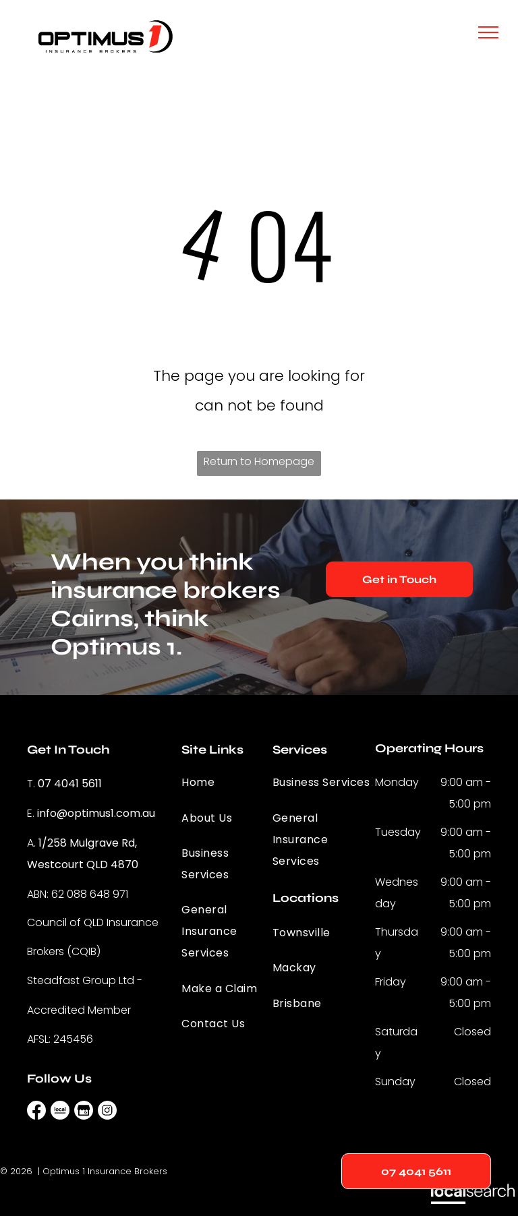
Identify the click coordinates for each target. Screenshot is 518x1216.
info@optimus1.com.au (96, 813)
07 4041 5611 (70, 783)
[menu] (488, 32)
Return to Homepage (259, 461)
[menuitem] (230, 782)
